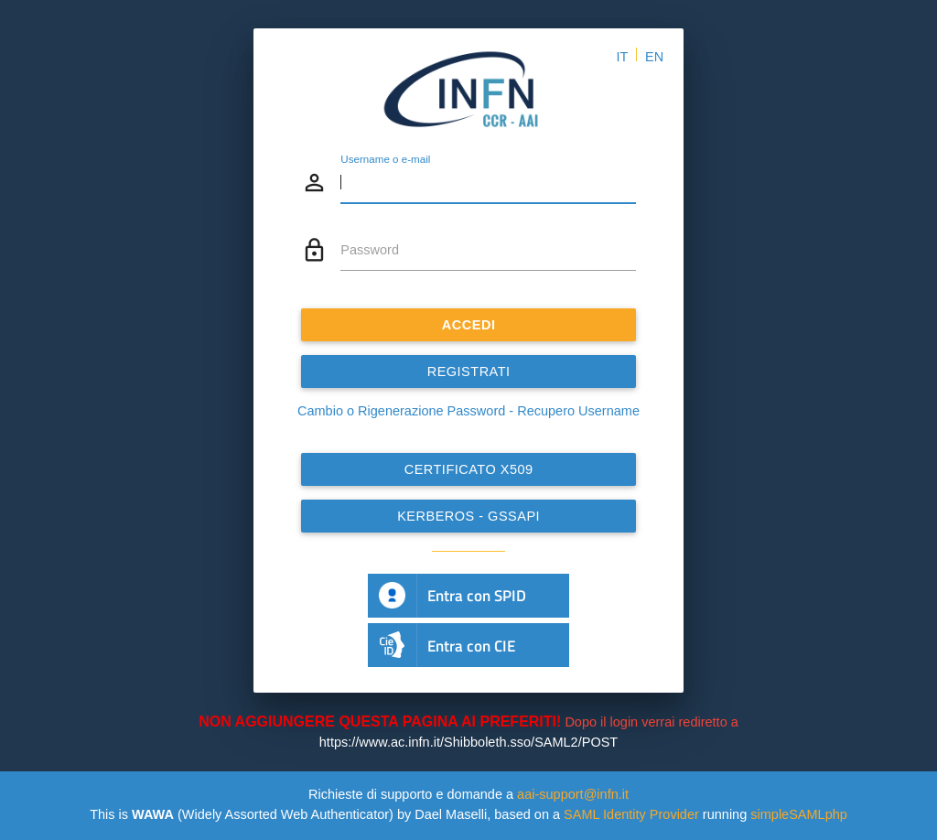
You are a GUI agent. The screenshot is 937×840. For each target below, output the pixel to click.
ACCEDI (469, 325)
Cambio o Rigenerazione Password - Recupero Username (468, 411)
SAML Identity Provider (631, 814)
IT (622, 56)
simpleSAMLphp (798, 814)
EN (654, 56)
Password (369, 249)
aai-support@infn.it (573, 794)
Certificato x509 (468, 469)
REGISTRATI (469, 371)
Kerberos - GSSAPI (468, 516)
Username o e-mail (385, 159)
